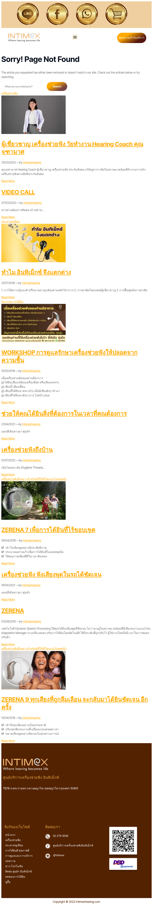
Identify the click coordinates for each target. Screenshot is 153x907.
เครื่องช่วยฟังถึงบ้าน (27, 449)
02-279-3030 (60, 835)
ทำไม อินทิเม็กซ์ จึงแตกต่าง (36, 272)
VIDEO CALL (18, 192)
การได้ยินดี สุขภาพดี (17, 850)
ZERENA (12, 610)
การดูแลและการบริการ (19, 855)
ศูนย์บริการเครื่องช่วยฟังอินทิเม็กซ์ (73, 845)
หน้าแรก (10, 834)
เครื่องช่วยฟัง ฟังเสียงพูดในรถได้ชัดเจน (51, 574)
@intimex (58, 855)
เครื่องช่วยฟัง (9, 93)
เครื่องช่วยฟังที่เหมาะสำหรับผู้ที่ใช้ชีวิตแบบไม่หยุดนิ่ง (33, 479)
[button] (75, 37)
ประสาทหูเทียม (10, 221)
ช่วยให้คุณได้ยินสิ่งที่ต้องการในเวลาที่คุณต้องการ (64, 413)
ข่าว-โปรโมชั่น (14, 866)
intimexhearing (32, 162)
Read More (8, 181)
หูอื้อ (7, 882)
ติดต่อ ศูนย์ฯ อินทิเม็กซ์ (19, 871)
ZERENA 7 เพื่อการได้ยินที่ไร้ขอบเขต (48, 529)
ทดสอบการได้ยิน (15, 876)
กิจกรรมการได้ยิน (12, 301)
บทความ (11, 861)
